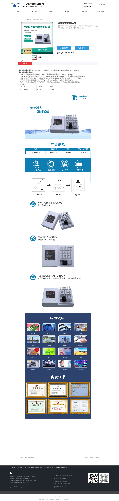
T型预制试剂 (28, 19)
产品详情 (25, 63)
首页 (22, 19)
